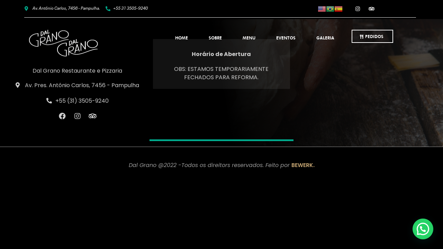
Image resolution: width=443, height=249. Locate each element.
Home (181, 37)
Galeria (325, 37)
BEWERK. (303, 165)
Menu (249, 37)
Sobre (215, 37)
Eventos (286, 37)
